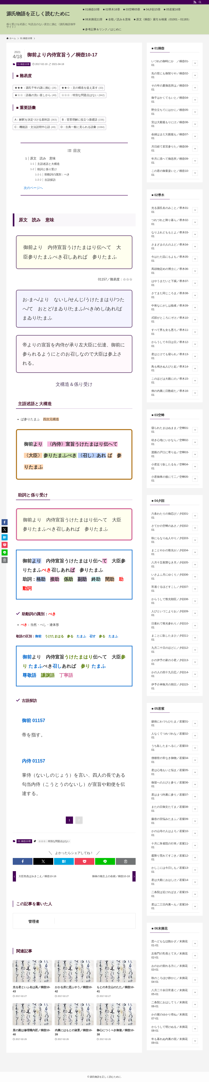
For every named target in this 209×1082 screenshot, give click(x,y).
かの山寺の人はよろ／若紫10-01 (174, 833)
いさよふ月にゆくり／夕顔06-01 (174, 576)
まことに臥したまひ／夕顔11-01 (174, 637)
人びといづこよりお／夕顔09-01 (174, 613)
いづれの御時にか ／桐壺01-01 (174, 63)
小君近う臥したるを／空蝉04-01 (174, 466)
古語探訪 (50, 179)
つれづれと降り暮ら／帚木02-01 (174, 222)
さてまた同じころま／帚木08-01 (174, 295)
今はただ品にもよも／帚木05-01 (174, 258)
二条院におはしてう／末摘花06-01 (174, 1004)
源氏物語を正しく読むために (38, 13)
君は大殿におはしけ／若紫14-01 (174, 881)
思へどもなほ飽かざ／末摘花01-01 (174, 943)
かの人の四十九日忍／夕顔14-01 (174, 674)
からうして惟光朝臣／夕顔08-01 (174, 601)
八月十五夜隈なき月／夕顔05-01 (174, 564)
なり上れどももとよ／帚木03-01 (174, 234)
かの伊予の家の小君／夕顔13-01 (174, 662)
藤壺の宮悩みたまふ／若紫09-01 (174, 821)
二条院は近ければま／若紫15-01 (174, 894)
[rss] (194, 2)
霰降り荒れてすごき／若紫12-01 (174, 857)
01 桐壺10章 (23, 64)
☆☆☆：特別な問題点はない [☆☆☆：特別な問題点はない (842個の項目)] (83, 95)
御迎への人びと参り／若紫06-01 (174, 784)
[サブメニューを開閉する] (195, 63)
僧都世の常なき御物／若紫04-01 (174, 760)
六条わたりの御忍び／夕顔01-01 (174, 515)
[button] (23, 861)
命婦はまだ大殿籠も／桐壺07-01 (174, 136)
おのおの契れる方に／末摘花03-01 (174, 967)
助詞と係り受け (47, 169)
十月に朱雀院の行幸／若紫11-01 (174, 845)
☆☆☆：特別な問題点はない (54, 841)
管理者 (33, 922)
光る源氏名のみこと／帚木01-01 (174, 209)
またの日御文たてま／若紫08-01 (174, 808)
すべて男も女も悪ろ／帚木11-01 (174, 331)
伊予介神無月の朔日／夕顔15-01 (174, 686)
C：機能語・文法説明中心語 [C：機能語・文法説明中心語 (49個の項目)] (35, 127)
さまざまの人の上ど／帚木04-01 (174, 246)
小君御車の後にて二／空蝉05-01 (174, 478)
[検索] (200, 2)
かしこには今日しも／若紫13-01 (174, 869)
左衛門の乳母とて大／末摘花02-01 (174, 955)
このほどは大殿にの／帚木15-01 (174, 380)
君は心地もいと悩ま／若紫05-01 (174, 772)
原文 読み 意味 (43, 158)
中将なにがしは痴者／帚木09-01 (174, 307)
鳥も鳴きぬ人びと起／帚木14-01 (174, 368)
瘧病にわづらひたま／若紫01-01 (174, 723)
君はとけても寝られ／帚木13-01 (174, 356)
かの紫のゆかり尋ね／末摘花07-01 (174, 1016)
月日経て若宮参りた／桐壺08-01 (174, 148)
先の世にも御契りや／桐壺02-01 (174, 75)
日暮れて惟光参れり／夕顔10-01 (174, 625)
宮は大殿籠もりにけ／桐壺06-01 (174, 124)
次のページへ (33, 188)
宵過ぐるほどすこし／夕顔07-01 (174, 588)
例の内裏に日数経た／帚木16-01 (174, 392)
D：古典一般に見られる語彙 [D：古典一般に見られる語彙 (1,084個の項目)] (82, 127)
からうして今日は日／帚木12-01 (174, 344)
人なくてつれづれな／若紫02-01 (174, 735)
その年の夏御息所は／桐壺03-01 (174, 87)
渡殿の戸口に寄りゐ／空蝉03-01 (174, 454)
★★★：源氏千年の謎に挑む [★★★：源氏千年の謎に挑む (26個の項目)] (35, 87)
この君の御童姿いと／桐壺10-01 (174, 172)
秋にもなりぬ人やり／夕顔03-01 (174, 540)
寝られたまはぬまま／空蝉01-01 (174, 429)
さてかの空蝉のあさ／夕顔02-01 (174, 527)
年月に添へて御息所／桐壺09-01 (174, 160)
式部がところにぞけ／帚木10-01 (174, 319)
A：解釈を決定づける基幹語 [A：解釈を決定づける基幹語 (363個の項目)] (36, 119)
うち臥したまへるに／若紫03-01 (174, 747)
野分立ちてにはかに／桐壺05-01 (174, 111)
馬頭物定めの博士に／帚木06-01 (174, 270)
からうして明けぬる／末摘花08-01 (174, 1028)
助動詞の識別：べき (57, 174)
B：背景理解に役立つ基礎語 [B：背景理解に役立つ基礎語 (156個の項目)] (83, 119)
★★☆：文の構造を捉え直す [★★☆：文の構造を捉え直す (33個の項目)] (82, 87)
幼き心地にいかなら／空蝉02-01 (174, 442)
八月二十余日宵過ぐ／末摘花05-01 (174, 992)
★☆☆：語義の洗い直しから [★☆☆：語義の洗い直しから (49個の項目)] (35, 95)
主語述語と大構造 (48, 163)
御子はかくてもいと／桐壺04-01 (174, 99)
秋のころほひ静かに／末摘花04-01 (174, 980)
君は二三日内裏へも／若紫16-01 (174, 906)
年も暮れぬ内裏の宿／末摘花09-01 (174, 1041)
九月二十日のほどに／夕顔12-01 (174, 649)
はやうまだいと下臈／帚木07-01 (174, 283)
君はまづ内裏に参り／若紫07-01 (174, 796)
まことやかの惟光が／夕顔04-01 (174, 552)
